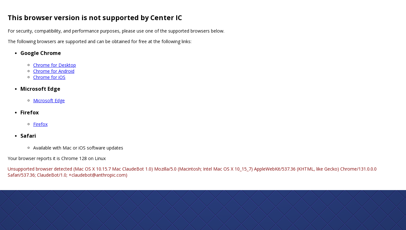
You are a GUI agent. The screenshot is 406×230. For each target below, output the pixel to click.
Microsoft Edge (49, 100)
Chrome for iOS (49, 77)
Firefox (40, 124)
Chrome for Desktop (54, 65)
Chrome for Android (53, 71)
